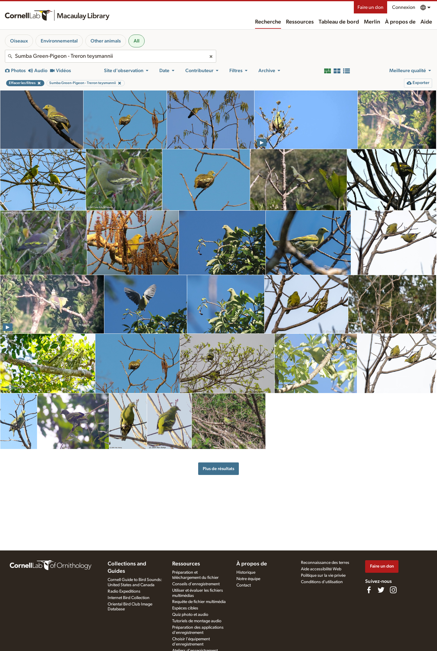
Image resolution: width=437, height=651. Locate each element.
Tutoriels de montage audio (196, 621)
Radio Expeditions (124, 591)
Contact (243, 585)
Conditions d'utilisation (322, 582)
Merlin (372, 22)
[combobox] (110, 56)
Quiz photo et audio (190, 614)
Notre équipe (248, 579)
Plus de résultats (218, 468)
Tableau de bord (339, 22)
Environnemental (59, 41)
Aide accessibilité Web (321, 569)
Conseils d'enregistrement (196, 584)
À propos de (400, 22)
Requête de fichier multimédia (199, 602)
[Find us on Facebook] (368, 590)
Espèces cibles (185, 608)
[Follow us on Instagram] (393, 590)
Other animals (106, 41)
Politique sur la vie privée (323, 575)
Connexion (403, 7)
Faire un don (370, 7)
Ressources (300, 22)
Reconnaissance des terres (325, 563)
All (136, 41)
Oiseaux (19, 41)
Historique (245, 572)
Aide (426, 22)
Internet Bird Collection (129, 598)
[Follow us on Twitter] (381, 590)
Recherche (268, 22)
